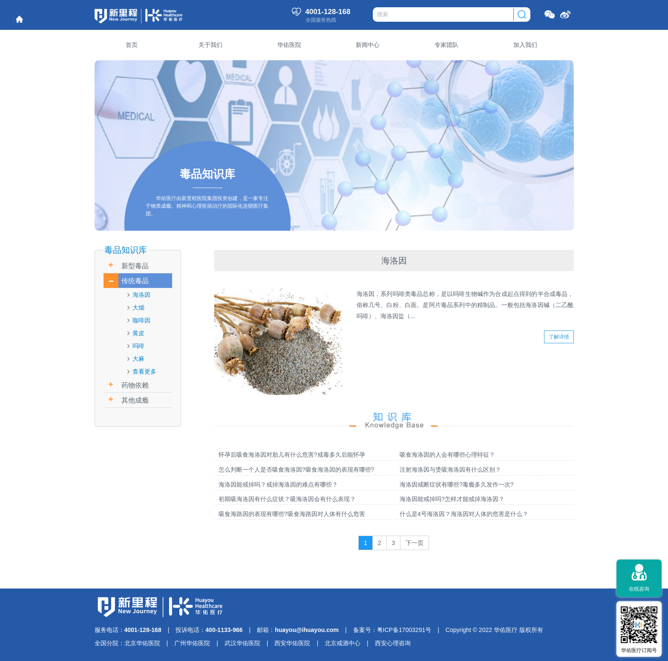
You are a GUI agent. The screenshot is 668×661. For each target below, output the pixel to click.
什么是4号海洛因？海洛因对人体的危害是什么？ (464, 513)
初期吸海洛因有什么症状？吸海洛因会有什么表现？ (287, 499)
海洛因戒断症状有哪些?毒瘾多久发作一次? (457, 484)
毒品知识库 (125, 250)
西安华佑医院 (292, 643)
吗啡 (138, 345)
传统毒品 (135, 280)
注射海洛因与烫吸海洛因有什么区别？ (450, 469)
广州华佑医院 (192, 643)
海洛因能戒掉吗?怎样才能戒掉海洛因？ (452, 499)
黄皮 (138, 333)
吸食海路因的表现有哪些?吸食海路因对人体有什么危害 (292, 513)
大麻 (138, 358)
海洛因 (141, 294)
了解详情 (559, 337)
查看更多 (144, 371)
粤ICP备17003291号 (404, 629)
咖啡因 (141, 320)
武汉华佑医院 (242, 643)
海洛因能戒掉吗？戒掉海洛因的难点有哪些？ (278, 484)
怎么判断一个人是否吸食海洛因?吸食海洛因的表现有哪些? (296, 469)
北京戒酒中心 (342, 643)
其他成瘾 (135, 400)
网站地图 (543, 652)
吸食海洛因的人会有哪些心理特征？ (447, 454)
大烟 (138, 307)
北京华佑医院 (142, 643)
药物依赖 (135, 385)
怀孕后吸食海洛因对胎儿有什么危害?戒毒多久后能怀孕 (292, 454)
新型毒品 (135, 266)
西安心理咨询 (393, 643)
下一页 (414, 542)
